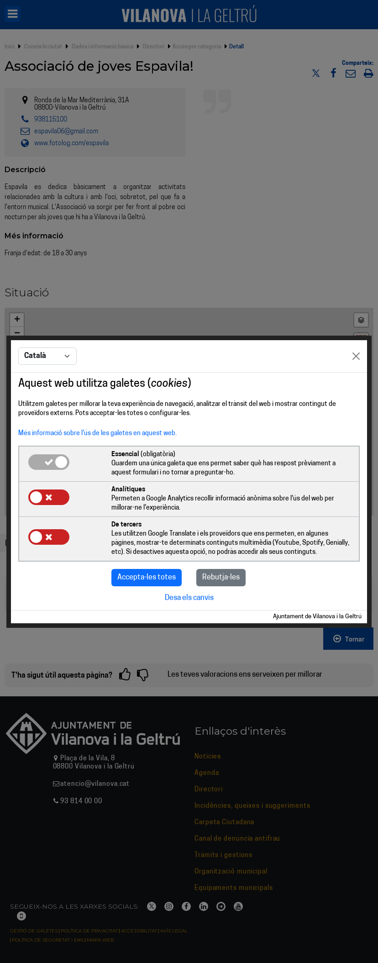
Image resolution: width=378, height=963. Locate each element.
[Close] (356, 356)
